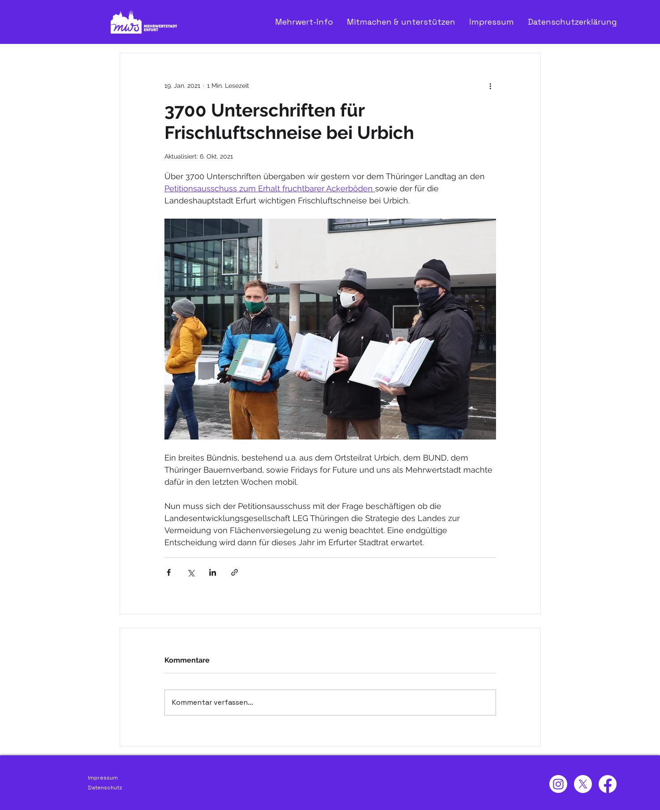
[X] (583, 784)
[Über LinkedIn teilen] (212, 572)
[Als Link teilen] (234, 572)
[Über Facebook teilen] (168, 572)
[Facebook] (608, 784)
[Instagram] (558, 784)
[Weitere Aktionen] (490, 85)
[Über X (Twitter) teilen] (190, 572)
